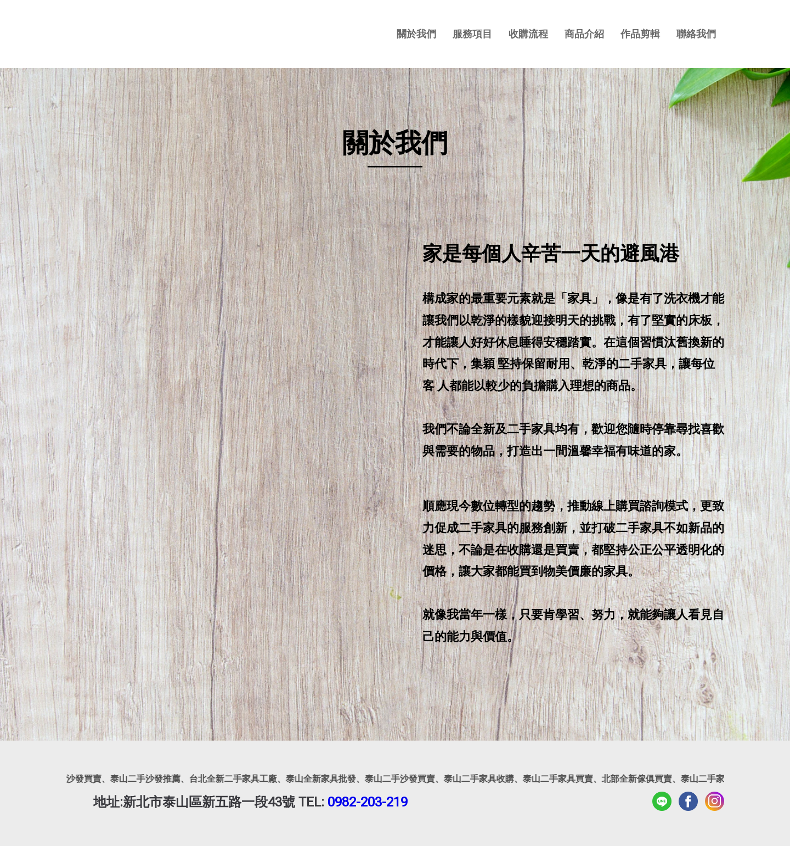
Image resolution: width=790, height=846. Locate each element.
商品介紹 (584, 34)
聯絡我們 (696, 34)
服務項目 (472, 34)
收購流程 (528, 34)
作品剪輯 (640, 34)
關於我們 (416, 34)
